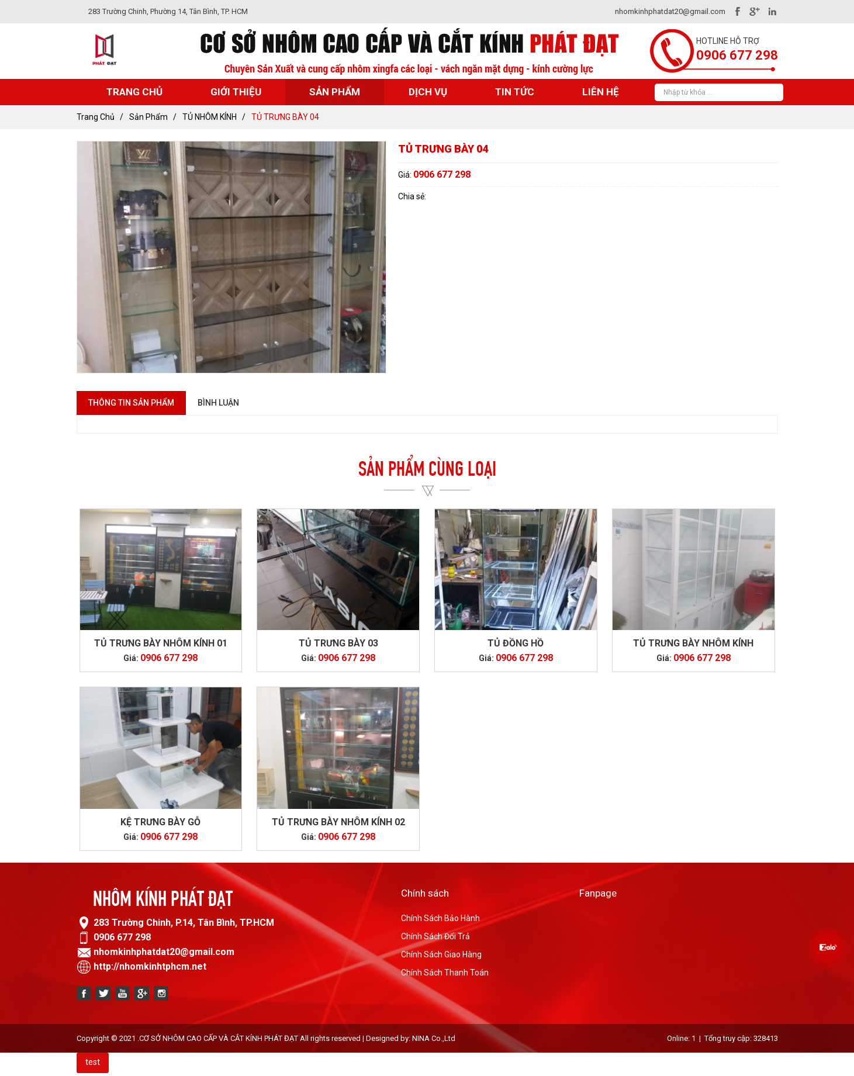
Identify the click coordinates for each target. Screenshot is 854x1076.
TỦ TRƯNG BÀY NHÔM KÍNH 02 (338, 822)
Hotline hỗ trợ (727, 41)
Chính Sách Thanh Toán (445, 972)
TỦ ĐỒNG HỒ (515, 643)
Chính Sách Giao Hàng (441, 954)
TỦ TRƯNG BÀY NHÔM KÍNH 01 (160, 643)
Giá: (405, 174)
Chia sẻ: (412, 196)
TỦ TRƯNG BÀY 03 (338, 643)
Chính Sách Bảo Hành (440, 918)
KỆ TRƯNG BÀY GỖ (160, 822)
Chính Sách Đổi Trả (435, 936)
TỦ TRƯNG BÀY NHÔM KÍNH (693, 643)
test (92, 1062)
